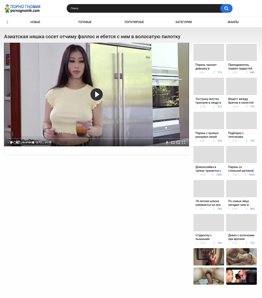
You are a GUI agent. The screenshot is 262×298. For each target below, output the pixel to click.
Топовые (84, 22)
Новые (35, 22)
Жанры (233, 22)
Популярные (134, 22)
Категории (184, 22)
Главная (7, 22)
